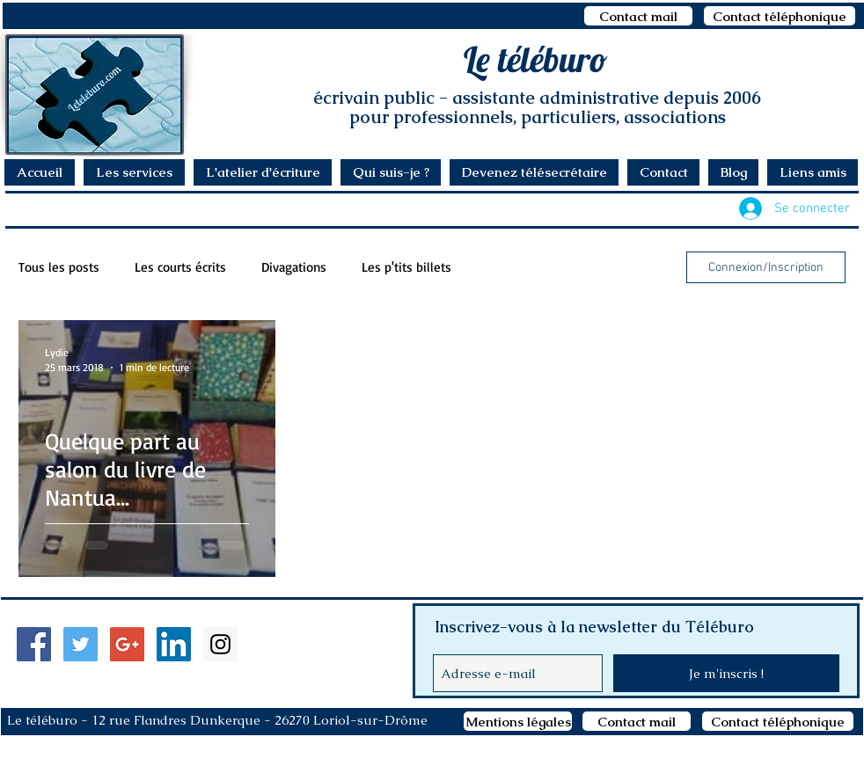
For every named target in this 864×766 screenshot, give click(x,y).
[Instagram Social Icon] (220, 644)
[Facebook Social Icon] (34, 644)
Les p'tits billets (406, 267)
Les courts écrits (180, 267)
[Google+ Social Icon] (127, 644)
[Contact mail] (638, 16)
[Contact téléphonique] (779, 16)
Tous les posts (58, 267)
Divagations (293, 267)
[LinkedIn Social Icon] (174, 644)
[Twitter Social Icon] (80, 644)
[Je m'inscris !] (726, 673)
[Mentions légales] (518, 721)
